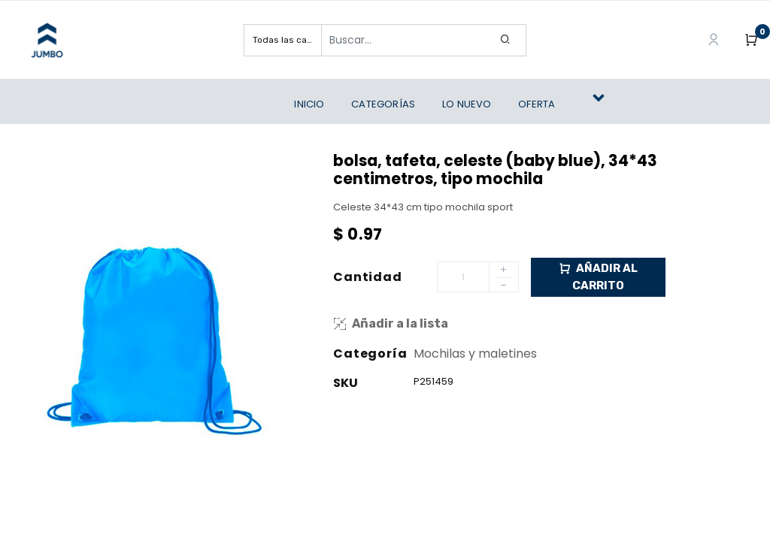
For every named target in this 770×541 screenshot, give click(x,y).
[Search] (505, 40)
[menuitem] (313, 104)
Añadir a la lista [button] (391, 323)
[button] (604, 104)
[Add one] (504, 270)
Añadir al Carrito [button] (598, 276)
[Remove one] (504, 287)
